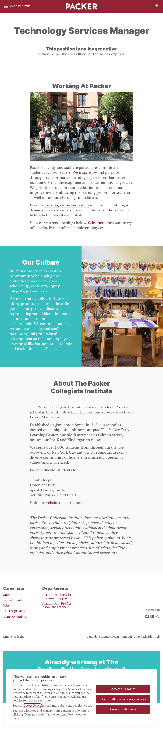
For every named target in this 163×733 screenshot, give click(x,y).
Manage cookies (15, 617)
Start (6, 595)
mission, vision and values (66, 205)
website (51, 503)
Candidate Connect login (102, 636)
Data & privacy (14, 611)
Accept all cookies (123, 688)
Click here (96, 223)
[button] (156, 6)
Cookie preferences (123, 709)
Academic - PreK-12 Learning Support (56, 596)
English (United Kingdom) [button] (141, 637)
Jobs (6, 605)
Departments (12, 600)
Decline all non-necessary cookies (123, 699)
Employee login (13, 636)
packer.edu (153, 610)
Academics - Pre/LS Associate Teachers (56, 605)
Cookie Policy (32, 705)
